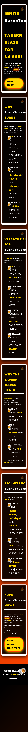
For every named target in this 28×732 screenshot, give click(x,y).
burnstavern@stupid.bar (12, 633)
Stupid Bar (17, 671)
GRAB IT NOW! (11, 83)
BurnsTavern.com (9, 405)
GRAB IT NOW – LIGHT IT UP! (13, 644)
